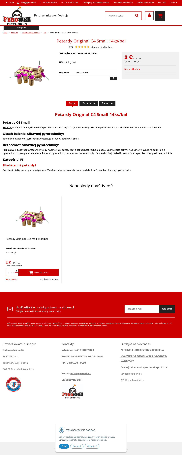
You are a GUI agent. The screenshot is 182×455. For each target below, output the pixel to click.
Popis (72, 103)
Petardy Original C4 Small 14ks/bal (27, 238)
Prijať (64, 446)
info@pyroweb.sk (28, 3)
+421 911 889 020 (84, 350)
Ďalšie (173, 3)
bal (13, 273)
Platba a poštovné (145, 3)
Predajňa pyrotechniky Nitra (96, 3)
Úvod (11, 3)
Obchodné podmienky (123, 3)
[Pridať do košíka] (38, 272)
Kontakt (162, 3)
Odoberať (167, 309)
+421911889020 (50, 3)
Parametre (88, 103)
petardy (25, 170)
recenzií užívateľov (102, 47)
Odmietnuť (92, 446)
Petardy (7, 127)
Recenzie (107, 103)
